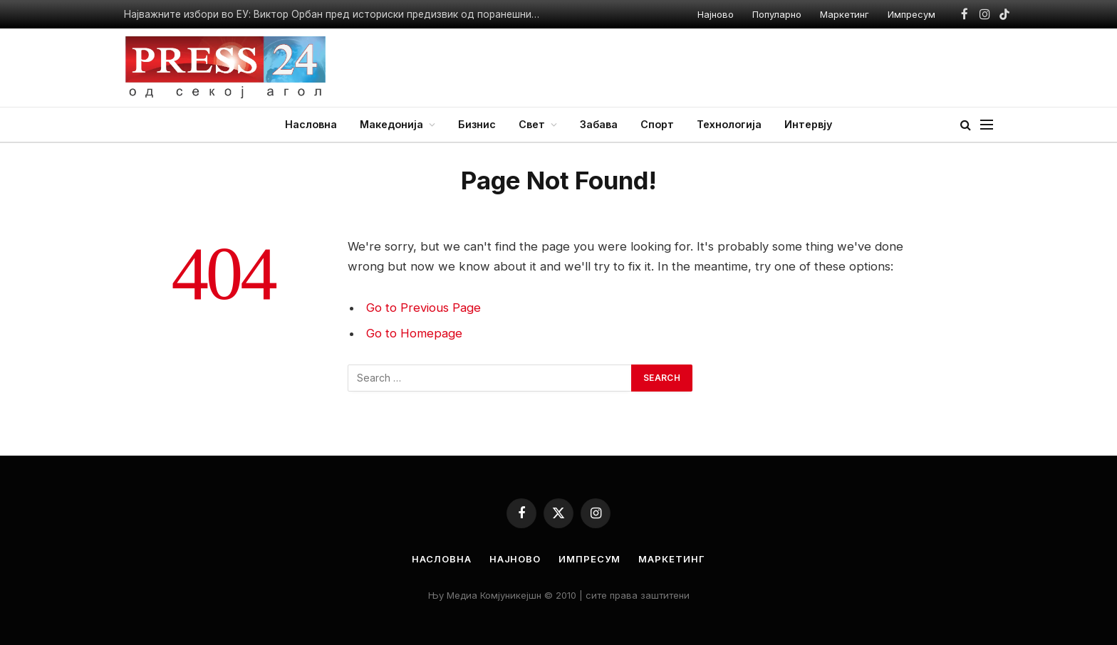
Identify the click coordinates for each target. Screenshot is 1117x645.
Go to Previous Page (423, 307)
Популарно (776, 14)
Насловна (311, 124)
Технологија (729, 124)
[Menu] (986, 125)
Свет (532, 124)
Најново (715, 14)
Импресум (911, 14)
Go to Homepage (414, 333)
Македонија (391, 124)
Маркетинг (844, 14)
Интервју (808, 124)
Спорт (657, 124)
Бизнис (477, 124)
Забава (599, 124)
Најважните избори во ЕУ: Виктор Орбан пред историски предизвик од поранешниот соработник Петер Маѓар (337, 14)
